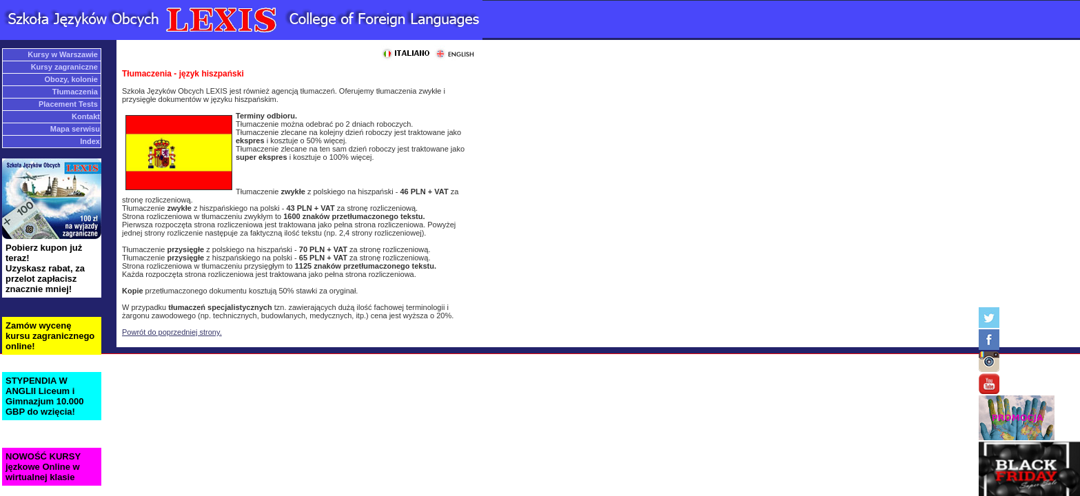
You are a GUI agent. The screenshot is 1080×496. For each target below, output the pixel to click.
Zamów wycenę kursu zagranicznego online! (50, 335)
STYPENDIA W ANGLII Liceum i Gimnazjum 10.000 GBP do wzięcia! (44, 396)
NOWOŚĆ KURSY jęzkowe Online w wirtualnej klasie (43, 466)
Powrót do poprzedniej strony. (172, 332)
